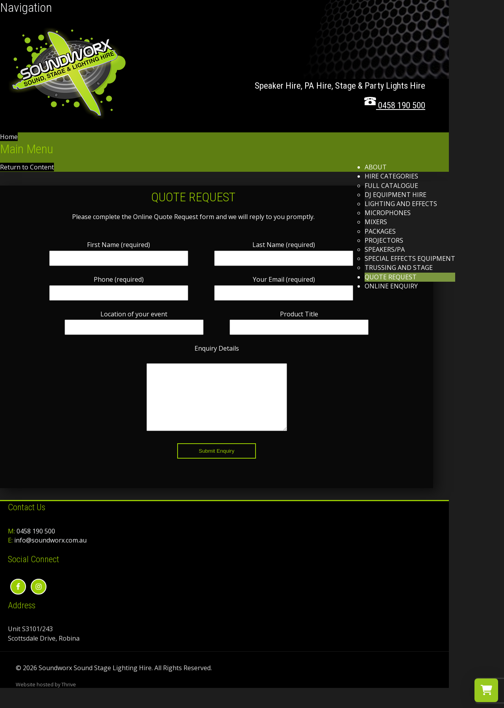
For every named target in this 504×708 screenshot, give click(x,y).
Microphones (388, 212)
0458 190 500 (36, 543)
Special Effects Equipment (410, 258)
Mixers (376, 221)
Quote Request (391, 277)
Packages (380, 231)
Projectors (384, 240)
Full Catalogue (391, 185)
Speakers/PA (385, 249)
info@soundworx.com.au (50, 552)
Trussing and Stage (399, 267)
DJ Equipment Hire (395, 194)
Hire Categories (391, 176)
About (376, 167)
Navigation (26, 7)
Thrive (68, 696)
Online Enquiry (391, 286)
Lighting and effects (401, 203)
